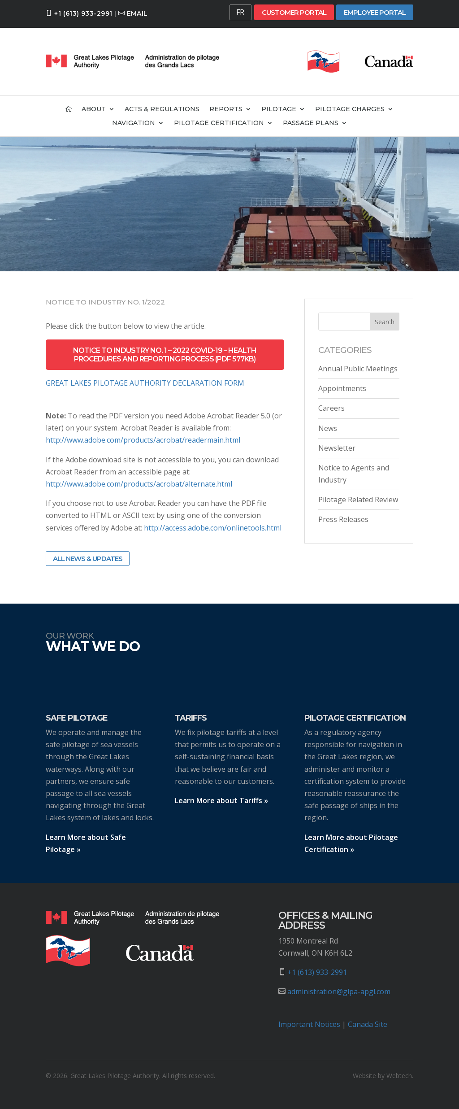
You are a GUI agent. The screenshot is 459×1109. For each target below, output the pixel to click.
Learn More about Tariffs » (221, 800)
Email (137, 13)
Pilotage (278, 109)
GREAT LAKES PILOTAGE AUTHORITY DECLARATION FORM (145, 383)
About (94, 109)
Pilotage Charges (350, 109)
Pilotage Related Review (358, 499)
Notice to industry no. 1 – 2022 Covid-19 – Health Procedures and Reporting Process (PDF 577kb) (164, 354)
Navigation (133, 123)
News (327, 428)
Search (384, 321)
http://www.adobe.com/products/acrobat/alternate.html (139, 484)
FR (240, 12)
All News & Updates (87, 558)
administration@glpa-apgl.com (338, 991)
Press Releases (343, 519)
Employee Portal (375, 12)
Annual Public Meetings (358, 369)
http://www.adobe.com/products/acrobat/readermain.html (143, 440)
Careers (331, 408)
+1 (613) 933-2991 (83, 13)
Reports (225, 109)
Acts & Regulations (162, 109)
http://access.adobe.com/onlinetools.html (212, 528)
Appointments (342, 388)
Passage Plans (310, 123)
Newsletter (336, 448)
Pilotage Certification (219, 123)
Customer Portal (294, 12)
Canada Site (367, 1024)
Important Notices (309, 1024)
